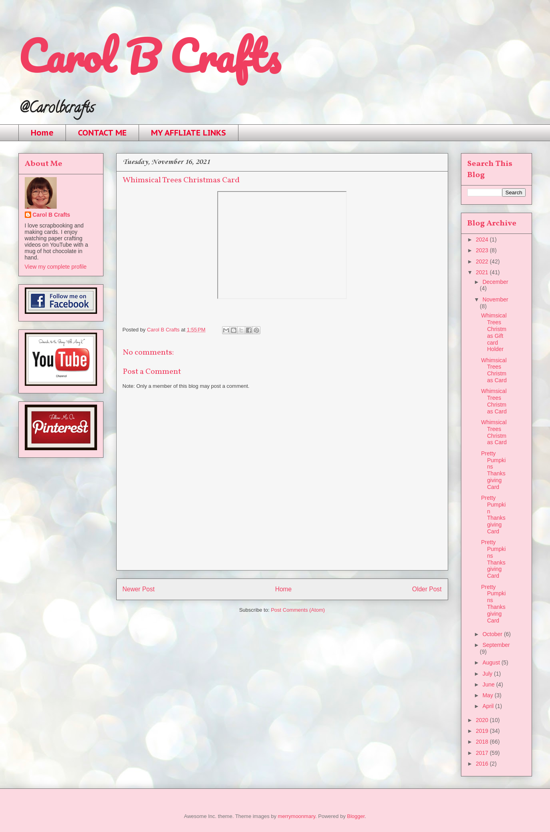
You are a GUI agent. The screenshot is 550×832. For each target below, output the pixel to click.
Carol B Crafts (149, 56)
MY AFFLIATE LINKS (188, 133)
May (488, 695)
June (489, 684)
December (495, 282)
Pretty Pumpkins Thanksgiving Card (493, 470)
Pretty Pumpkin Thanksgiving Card (493, 515)
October (493, 634)
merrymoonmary (297, 816)
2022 (483, 261)
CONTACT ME (102, 133)
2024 (483, 239)
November (495, 299)
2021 (483, 272)
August (491, 662)
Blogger (356, 816)
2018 (483, 741)
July (488, 673)
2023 (483, 250)
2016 (483, 763)
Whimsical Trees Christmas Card (493, 370)
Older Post (427, 589)
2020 (483, 720)
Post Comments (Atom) (298, 610)
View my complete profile (56, 266)
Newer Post (139, 589)
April (488, 706)
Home (42, 133)
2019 (483, 731)
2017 (483, 753)
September (496, 645)
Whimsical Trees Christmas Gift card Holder (493, 332)
